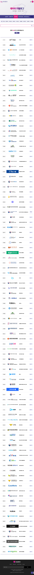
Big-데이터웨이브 (4, 2)
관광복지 (14, 21)
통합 (4, 21)
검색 (32, 25)
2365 (19, 570)
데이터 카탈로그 (17, 8)
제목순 (16, 32)
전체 (22, 11)
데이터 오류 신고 (26, 16)
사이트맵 (23, 564)
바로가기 (31, 39)
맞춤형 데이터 (11, 16)
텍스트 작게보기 (32, 16)
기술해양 (28, 21)
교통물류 (21, 21)
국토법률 (31, 21)
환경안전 (24, 21)
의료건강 (17, 21)
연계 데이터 (19, 11)
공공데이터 (6, 16)
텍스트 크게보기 (31, 16)
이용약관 (11, 564)
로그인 (30, 1)
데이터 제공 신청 (20, 16)
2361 (20, 570)
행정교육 (7, 21)
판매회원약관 (14, 564)
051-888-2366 (17, 570)
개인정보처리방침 (19, 564)
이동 (27, 567)
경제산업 (10, 21)
